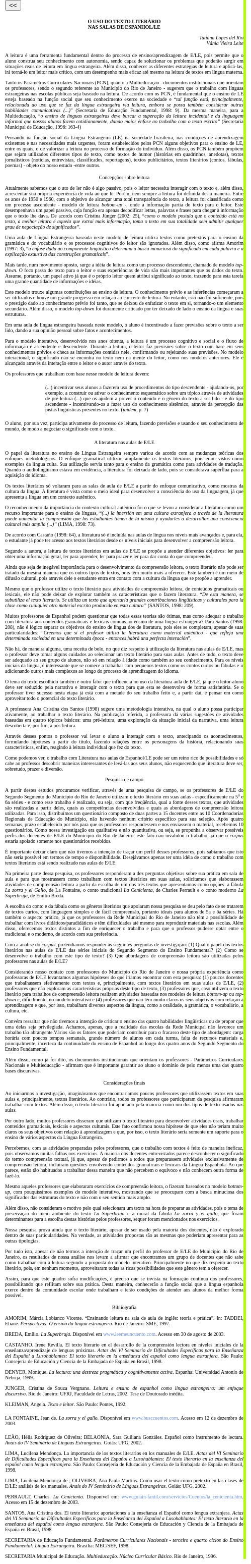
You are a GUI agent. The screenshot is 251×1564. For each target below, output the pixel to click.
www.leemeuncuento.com (129, 1334)
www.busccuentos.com (155, 1418)
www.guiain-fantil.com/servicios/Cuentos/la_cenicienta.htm (181, 1496)
